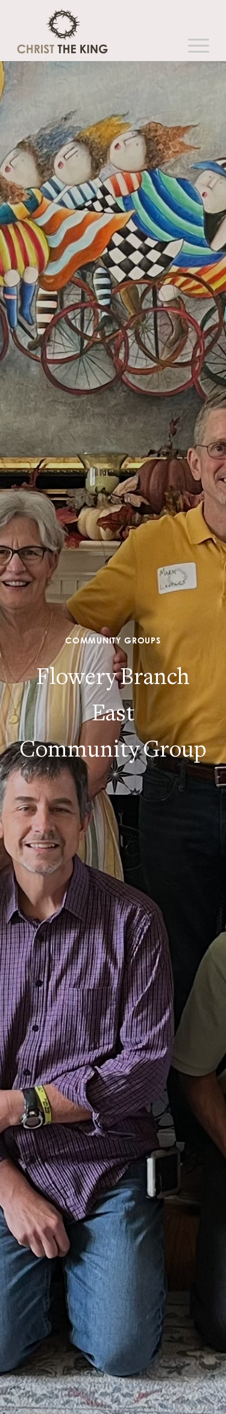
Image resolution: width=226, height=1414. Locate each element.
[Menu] (192, 46)
